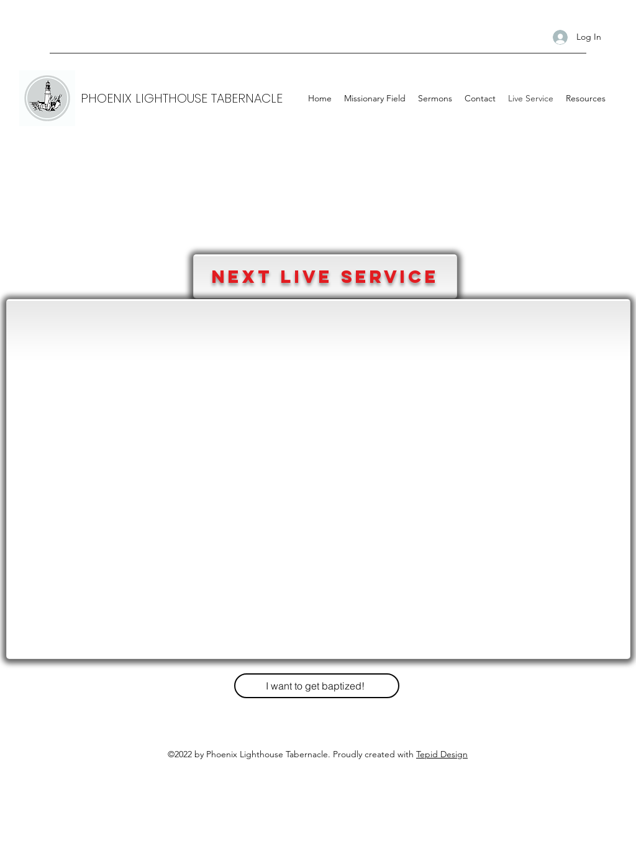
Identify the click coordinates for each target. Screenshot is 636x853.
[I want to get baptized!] (316, 685)
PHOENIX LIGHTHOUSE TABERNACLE (182, 98)
